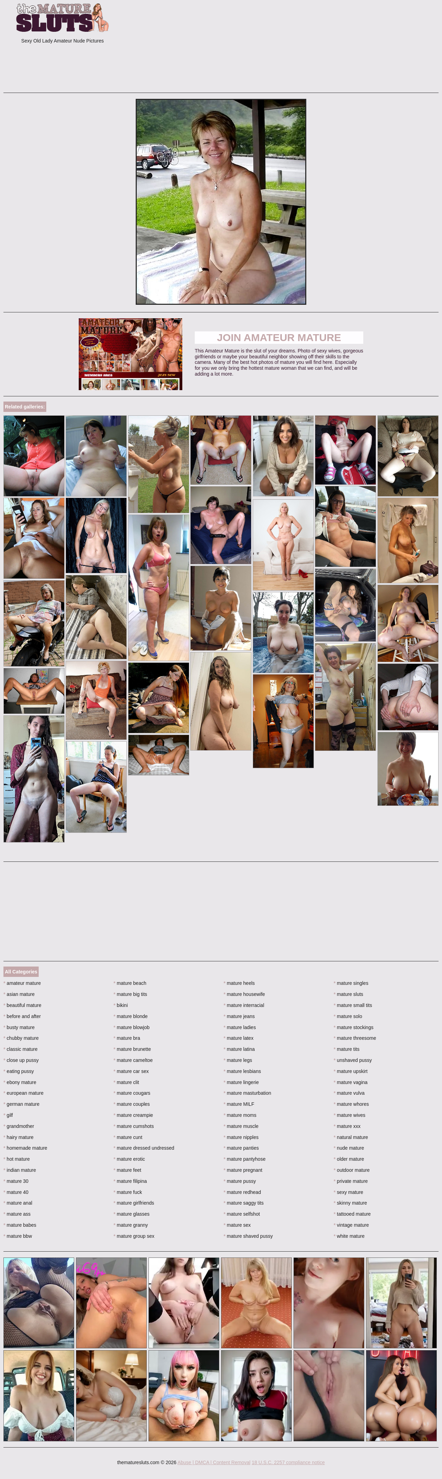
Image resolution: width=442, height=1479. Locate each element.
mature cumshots (134, 1126)
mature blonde (131, 1016)
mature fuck (128, 1192)
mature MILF (239, 1104)
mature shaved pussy (248, 1236)
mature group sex (134, 1236)
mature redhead (242, 1192)
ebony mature (19, 1082)
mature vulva (349, 1093)
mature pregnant (243, 1170)
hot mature (16, 1159)
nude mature (349, 1148)
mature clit (126, 1082)
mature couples (132, 1104)
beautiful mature (22, 1005)
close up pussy (21, 1060)
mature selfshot (242, 1214)
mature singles (351, 983)
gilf (8, 1115)
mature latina (239, 1049)
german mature (21, 1104)
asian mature (19, 994)
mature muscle (241, 1126)
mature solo (348, 1016)
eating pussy (18, 1071)
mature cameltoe (133, 1060)
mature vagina (350, 1082)
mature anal (17, 1203)
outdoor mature (351, 1170)
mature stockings (353, 1027)
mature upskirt (350, 1071)
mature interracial (244, 1005)
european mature (23, 1093)
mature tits (346, 1049)
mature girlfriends (134, 1203)
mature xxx (347, 1126)
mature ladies (240, 1027)
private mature (351, 1181)
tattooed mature (352, 1214)
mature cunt (128, 1137)
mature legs (238, 1060)
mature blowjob (132, 1027)
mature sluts (348, 994)
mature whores (351, 1104)
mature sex (237, 1225)
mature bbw (17, 1236)
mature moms (240, 1115)
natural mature (351, 1137)
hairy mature (18, 1137)
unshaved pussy (353, 1060)
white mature (349, 1236)
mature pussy (240, 1181)
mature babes (19, 1225)
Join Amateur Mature (279, 337)
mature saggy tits (244, 1203)
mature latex (238, 1038)
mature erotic (129, 1159)
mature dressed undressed (144, 1148)
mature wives (349, 1115)
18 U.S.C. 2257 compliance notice (288, 1462)
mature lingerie (241, 1082)
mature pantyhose (245, 1159)
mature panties (241, 1148)
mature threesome (355, 1038)
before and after (22, 1016)
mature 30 (15, 1181)
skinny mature (350, 1203)
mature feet (127, 1170)
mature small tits (353, 1005)
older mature (349, 1159)
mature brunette (132, 1049)
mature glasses (132, 1214)
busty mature (19, 1027)
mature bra (127, 1038)
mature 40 (15, 1192)
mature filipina (130, 1181)
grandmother (18, 1126)
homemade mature (25, 1148)
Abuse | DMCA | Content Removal (213, 1462)
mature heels (239, 983)
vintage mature (351, 1225)
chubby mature (21, 1038)
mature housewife (244, 994)
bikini (121, 1005)
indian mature (19, 1170)
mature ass (17, 1214)
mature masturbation (247, 1093)
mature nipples (241, 1137)
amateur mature (22, 983)
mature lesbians (242, 1071)
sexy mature (348, 1192)
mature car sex (131, 1071)
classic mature (20, 1049)
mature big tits (130, 994)
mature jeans (239, 1016)
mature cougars (132, 1093)
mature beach (130, 983)
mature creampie (133, 1115)
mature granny (131, 1225)
